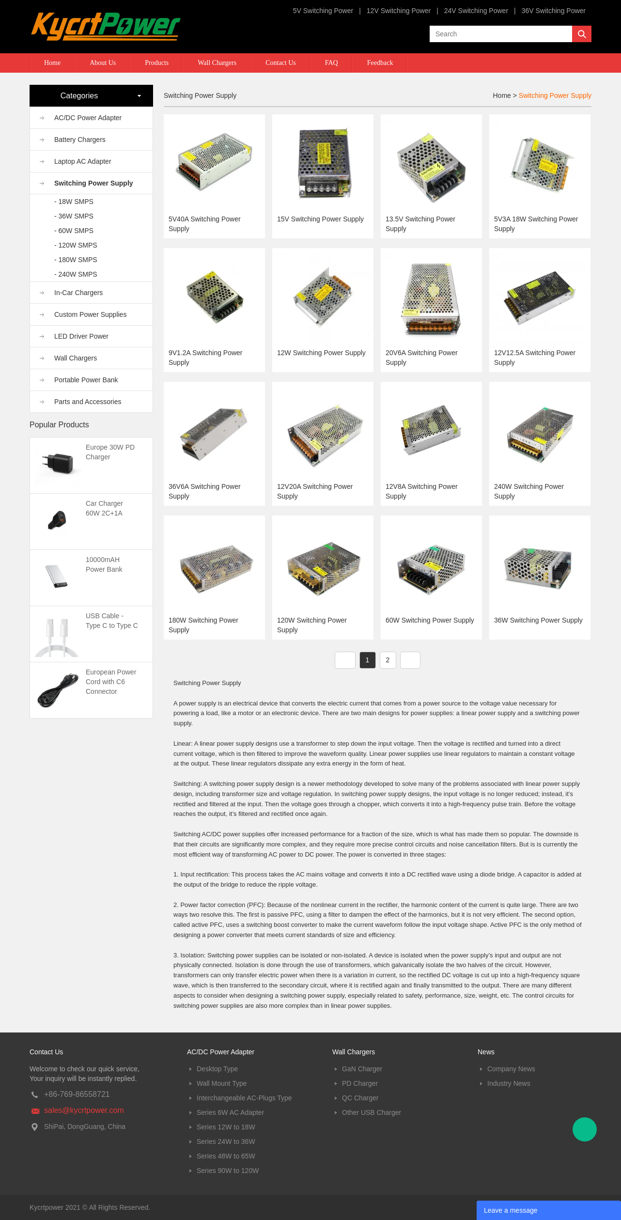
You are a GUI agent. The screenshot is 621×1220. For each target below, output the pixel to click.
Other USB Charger (371, 1112)
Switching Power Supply (93, 183)
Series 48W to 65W (226, 1156)
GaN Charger (362, 1069)
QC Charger (360, 1098)
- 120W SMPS (75, 245)
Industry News (508, 1083)
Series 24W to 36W (226, 1141)
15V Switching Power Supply (320, 219)
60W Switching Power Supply (430, 620)
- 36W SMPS (73, 216)
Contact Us (280, 62)
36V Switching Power (554, 11)
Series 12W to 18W (226, 1127)
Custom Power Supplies (90, 314)
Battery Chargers (80, 139)
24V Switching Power (476, 11)
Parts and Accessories (88, 402)
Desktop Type (217, 1069)
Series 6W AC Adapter (230, 1112)
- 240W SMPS (75, 274)
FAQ (331, 62)
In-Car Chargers (78, 293)
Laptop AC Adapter (82, 161)
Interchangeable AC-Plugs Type (244, 1098)
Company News (511, 1069)
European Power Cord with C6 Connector (111, 681)
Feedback (380, 62)
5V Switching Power (323, 11)
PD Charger (360, 1083)
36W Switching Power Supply (538, 620)
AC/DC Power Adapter (88, 118)
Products (157, 62)
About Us (103, 62)
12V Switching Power (399, 11)
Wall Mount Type (222, 1083)
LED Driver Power (81, 336)
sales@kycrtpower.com (84, 1110)
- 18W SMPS (73, 201)
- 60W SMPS (73, 231)
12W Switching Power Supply (321, 353)
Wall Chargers (217, 62)
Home (52, 62)
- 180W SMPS (75, 260)
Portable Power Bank (86, 380)
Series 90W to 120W (228, 1170)
